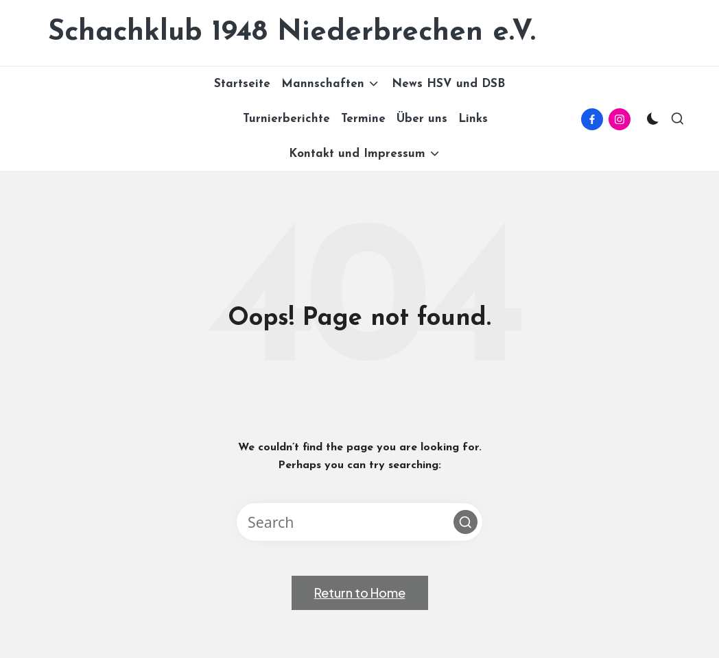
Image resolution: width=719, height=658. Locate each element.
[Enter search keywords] (359, 521)
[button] (465, 522)
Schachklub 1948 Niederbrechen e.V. (292, 33)
